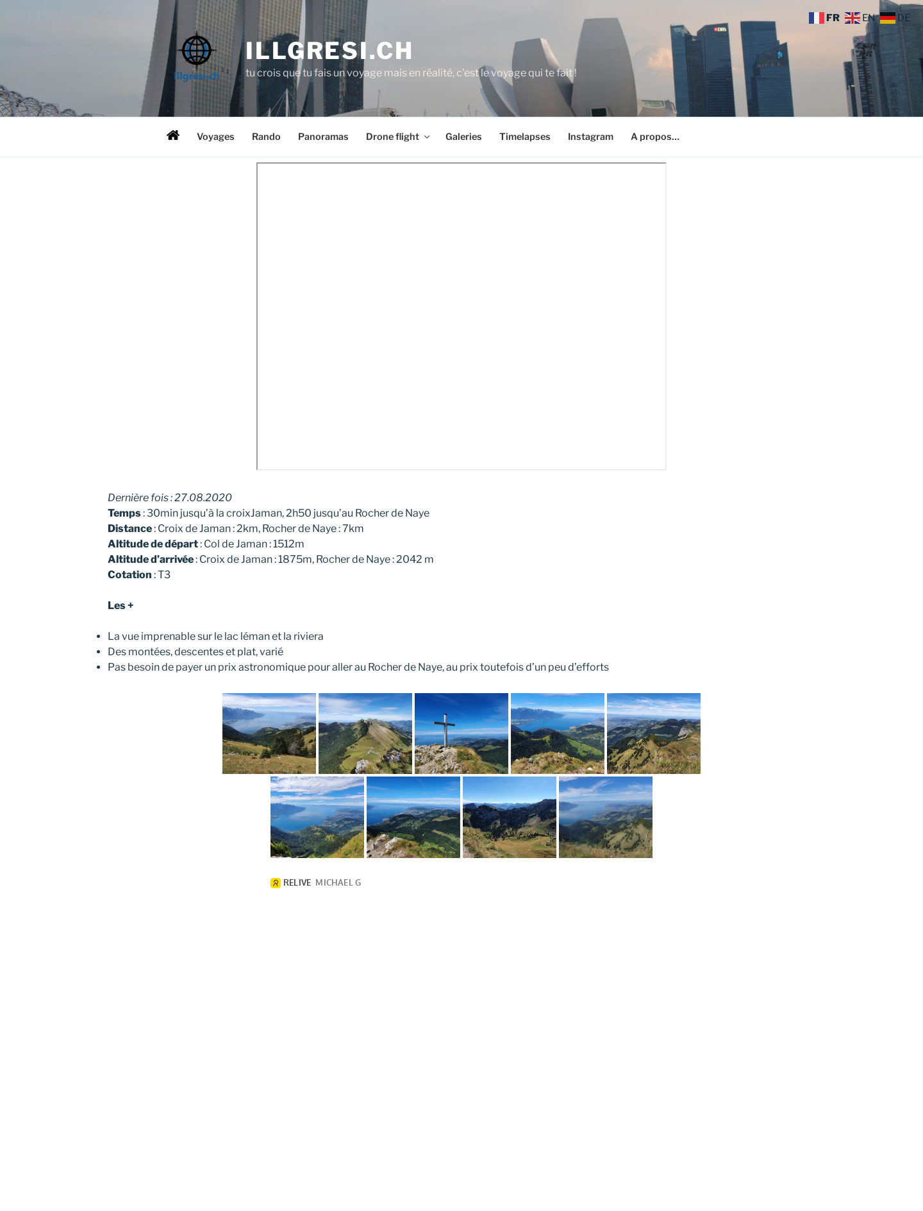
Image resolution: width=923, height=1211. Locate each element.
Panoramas (323, 136)
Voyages (216, 136)
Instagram (590, 136)
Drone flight (398, 136)
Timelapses (525, 136)
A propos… (655, 136)
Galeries (463, 136)
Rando (266, 136)
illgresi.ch (329, 51)
